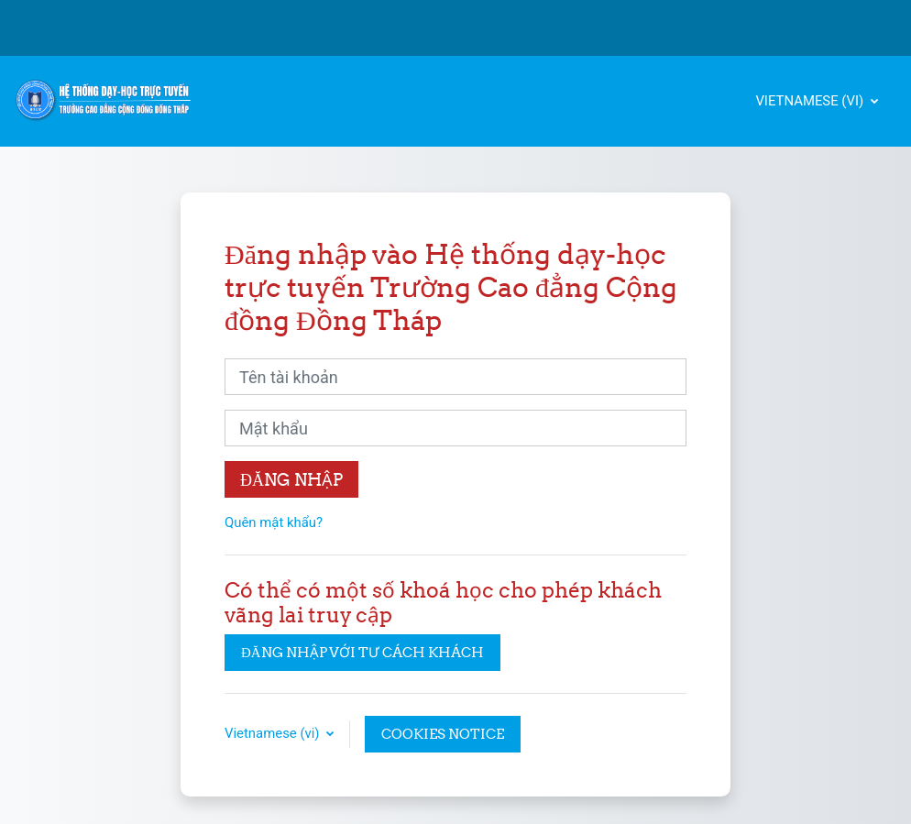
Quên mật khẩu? (274, 522)
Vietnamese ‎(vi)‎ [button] (274, 733)
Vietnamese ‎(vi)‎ (811, 101)
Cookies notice (442, 733)
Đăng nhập (291, 479)
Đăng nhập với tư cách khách (362, 652)
